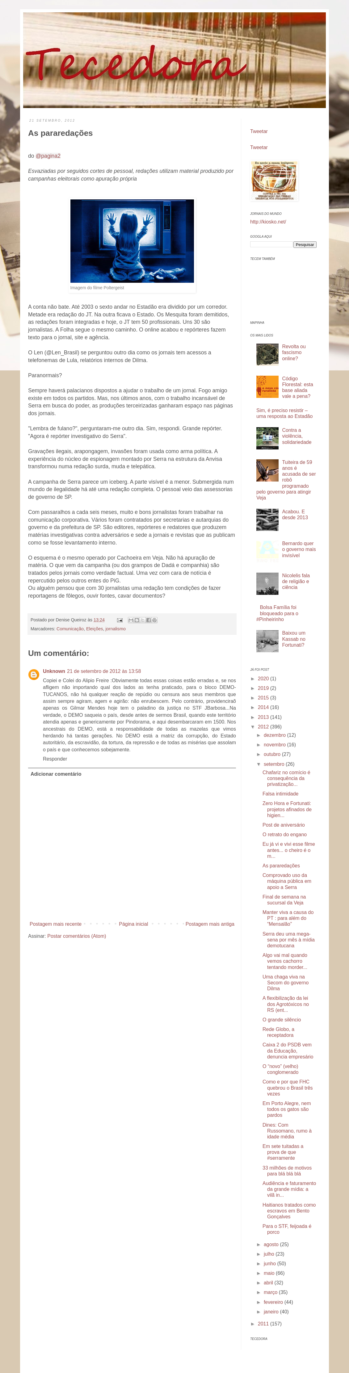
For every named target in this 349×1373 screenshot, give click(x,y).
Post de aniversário (284, 825)
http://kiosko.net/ (268, 221)
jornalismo (115, 628)
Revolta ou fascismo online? (294, 352)
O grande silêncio (282, 1019)
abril (269, 1282)
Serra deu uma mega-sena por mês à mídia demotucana (289, 939)
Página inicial (133, 924)
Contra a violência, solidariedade (296, 436)
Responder (55, 759)
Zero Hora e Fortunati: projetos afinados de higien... (287, 809)
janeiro (272, 1311)
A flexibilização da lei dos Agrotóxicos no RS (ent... (286, 1003)
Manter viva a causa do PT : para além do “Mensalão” (288, 918)
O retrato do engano (285, 834)
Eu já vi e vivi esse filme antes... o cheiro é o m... (289, 849)
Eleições (94, 628)
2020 (264, 678)
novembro (275, 744)
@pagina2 (48, 156)
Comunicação (70, 628)
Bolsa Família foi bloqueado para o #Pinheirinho (277, 613)
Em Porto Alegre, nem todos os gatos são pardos (287, 1109)
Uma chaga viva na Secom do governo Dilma (286, 982)
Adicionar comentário (56, 774)
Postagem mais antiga (210, 924)
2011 (264, 1323)
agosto (272, 1244)
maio (270, 1273)
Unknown (54, 671)
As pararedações (281, 865)
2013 (264, 717)
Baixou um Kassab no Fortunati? (293, 638)
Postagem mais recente (56, 924)
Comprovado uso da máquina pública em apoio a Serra (287, 881)
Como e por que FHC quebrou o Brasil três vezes (288, 1087)
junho (270, 1263)
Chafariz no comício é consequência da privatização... (286, 778)
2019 (264, 688)
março (271, 1292)
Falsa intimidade (281, 793)
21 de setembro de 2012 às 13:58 (104, 671)
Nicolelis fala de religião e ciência (296, 581)
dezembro (275, 735)
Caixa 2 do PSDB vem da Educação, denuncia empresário (288, 1050)
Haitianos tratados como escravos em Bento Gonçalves (289, 1210)
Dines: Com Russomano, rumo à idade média (287, 1130)
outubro (273, 754)
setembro (275, 764)
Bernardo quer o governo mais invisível (299, 549)
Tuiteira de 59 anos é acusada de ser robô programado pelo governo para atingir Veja (286, 480)
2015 (264, 697)
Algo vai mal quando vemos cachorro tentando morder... (285, 961)
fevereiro (274, 1302)
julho (269, 1254)
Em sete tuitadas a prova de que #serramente (283, 1152)
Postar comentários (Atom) (76, 936)
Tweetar (259, 131)
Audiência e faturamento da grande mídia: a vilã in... (289, 1189)
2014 (264, 707)
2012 (264, 726)
